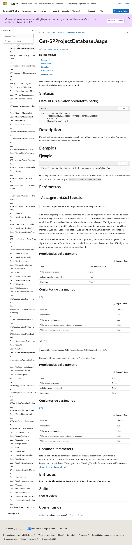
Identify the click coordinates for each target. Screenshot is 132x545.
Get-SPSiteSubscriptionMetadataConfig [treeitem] (23, 334)
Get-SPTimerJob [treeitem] (16, 378)
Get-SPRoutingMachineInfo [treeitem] (21, 113)
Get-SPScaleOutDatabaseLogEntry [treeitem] (22, 147)
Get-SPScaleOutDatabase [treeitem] (20, 124)
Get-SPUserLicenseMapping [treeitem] (21, 455)
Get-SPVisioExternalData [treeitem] (20, 488)
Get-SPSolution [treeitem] (16, 348)
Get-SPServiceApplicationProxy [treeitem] (22, 232)
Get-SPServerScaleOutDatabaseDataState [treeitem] (22, 185)
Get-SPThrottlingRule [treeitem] (18, 374)
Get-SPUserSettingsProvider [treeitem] (21, 463)
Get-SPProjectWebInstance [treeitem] (21, 98)
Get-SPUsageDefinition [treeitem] (19, 440)
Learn (41, 32)
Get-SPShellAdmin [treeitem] (17, 268)
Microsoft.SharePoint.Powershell (71, 32)
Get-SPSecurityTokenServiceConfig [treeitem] (22, 166)
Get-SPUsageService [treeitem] (18, 443)
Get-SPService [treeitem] (16, 213)
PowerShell (51, 32)
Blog (60, 535)
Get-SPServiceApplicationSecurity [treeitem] (22, 248)
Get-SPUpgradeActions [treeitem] (19, 432)
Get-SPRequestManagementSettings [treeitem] (22, 105)
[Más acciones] (127, 32)
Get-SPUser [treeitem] (14, 447)
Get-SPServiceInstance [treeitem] (19, 261)
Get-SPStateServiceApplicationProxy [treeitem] (22, 359)
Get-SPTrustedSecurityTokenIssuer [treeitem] (22, 420)
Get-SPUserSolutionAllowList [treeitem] (22, 481)
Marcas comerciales (28, 539)
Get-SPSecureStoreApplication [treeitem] (22, 153)
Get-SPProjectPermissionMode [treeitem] (22, 91)
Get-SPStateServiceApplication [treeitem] (22, 352)
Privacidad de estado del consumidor (107, 535)
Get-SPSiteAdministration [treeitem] (20, 276)
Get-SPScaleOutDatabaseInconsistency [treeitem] (22, 138)
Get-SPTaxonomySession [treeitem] (20, 370)
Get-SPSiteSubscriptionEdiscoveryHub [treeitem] (22, 298)
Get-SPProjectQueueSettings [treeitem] (22, 95)
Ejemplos (46, 67)
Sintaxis (45, 60)
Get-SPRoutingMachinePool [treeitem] (21, 116)
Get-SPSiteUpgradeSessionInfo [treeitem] (22, 341)
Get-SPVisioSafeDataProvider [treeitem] (22, 496)
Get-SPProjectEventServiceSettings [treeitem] (22, 64)
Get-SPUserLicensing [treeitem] (18, 459)
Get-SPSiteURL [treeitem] (16, 345)
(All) (42, 296)
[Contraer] (33, 30)
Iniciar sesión (123, 3)
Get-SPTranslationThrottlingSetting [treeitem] (22, 401)
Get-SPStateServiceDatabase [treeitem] (22, 367)
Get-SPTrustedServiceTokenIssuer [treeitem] (22, 427)
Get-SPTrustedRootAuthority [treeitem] (21, 414)
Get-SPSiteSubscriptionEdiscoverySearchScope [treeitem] (22, 309)
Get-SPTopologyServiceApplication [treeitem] (22, 384)
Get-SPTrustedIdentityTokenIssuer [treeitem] (22, 409)
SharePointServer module (57, 49)
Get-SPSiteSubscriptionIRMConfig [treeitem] (22, 325)
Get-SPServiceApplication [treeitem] (20, 217)
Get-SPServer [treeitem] (15, 171)
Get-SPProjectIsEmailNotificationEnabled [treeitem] (23, 73)
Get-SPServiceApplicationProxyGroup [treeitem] (23, 239)
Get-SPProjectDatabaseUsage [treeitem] (22, 48)
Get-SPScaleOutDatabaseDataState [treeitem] (22, 130)
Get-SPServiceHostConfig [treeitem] (20, 257)
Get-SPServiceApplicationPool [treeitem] (22, 228)
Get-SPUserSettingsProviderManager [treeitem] (22, 469)
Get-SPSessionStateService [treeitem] (21, 265)
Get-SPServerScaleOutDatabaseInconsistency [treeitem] (22, 195)
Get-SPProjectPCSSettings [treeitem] (20, 87)
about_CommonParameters (52, 466)
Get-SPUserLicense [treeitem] (17, 451)
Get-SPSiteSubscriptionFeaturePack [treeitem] (22, 318)
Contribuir (71, 535)
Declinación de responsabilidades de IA (19, 535)
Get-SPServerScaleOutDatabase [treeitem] (21, 177)
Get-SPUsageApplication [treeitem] (20, 436)
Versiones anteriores (46, 535)
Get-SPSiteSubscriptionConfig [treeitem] (22, 291)
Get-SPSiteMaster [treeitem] (17, 284)
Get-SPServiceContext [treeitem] (19, 253)
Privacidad (83, 535)
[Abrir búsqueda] (114, 3)
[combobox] (18, 36)
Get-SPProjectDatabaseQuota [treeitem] (22, 44)
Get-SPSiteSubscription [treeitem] (19, 288)
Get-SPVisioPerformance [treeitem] (20, 492)
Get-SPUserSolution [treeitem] (18, 477)
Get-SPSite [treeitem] (14, 272)
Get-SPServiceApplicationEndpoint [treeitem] (22, 223)
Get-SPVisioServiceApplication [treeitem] (22, 500)
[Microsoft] (5, 3)
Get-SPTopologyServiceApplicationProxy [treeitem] (23, 392)
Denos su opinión (115, 20)
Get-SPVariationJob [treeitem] (18, 485)
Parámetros (47, 70)
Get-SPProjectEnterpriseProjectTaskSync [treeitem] (22, 55)
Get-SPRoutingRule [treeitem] (18, 120)
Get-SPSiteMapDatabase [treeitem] (20, 280)
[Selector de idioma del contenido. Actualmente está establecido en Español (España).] (13, 529)
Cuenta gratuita (120, 11)
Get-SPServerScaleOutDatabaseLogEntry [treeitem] (22, 206)
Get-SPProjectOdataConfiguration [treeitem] (22, 82)
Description (46, 63)
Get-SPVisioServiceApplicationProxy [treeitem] (23, 506)
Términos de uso (10, 539)
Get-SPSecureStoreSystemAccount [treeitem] (22, 158)
